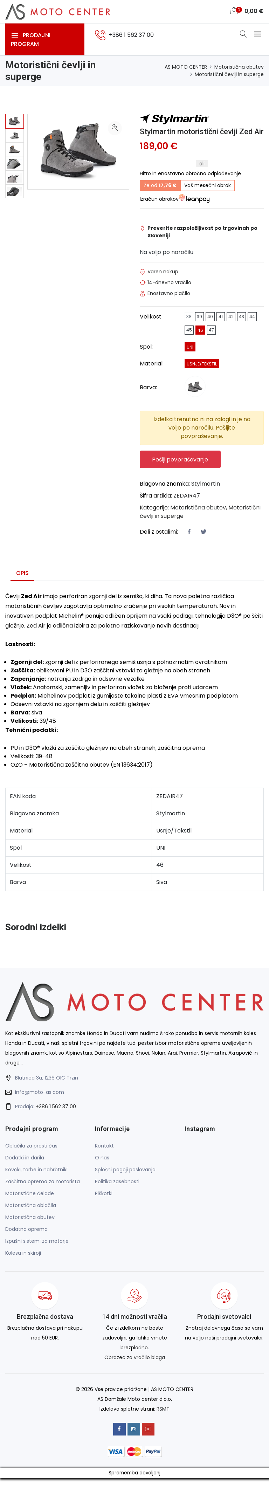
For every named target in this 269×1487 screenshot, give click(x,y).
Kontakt (104, 1155)
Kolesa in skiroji (23, 1262)
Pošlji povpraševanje (180, 469)
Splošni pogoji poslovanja (125, 1179)
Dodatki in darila (24, 1167)
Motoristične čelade (29, 1202)
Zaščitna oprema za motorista (42, 1190)
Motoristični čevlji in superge (229, 74)
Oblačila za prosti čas (31, 1155)
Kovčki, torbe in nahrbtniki (36, 1179)
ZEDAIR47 (186, 505)
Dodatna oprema (26, 1238)
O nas (102, 1167)
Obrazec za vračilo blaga (134, 1366)
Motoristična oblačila (30, 1214)
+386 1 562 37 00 (56, 1115)
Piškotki (103, 1202)
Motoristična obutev (239, 66)
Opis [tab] (22, 582)
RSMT (163, 1417)
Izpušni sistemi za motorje (37, 1250)
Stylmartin (205, 493)
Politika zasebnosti (117, 1190)
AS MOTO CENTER (186, 66)
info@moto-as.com (39, 1101)
